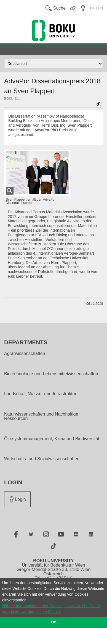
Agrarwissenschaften (24, 353)
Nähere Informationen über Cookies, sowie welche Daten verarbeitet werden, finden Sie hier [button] (51, 609)
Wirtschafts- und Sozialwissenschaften (41, 459)
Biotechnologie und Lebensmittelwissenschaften (51, 374)
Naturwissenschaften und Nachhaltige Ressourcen (41, 416)
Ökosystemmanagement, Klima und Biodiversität (51, 439)
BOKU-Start (13, 99)
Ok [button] (53, 622)
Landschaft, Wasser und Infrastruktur (40, 394)
